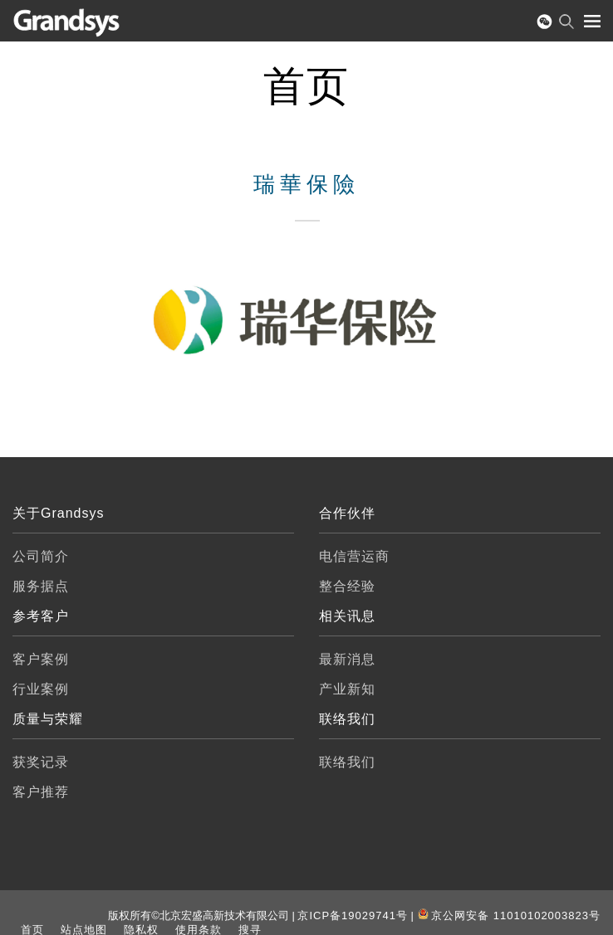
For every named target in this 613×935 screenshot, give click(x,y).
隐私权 (141, 929)
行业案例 (40, 689)
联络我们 (347, 762)
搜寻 (250, 929)
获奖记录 (40, 762)
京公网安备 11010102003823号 (516, 915)
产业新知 (347, 689)
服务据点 (40, 586)
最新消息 (347, 659)
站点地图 (84, 929)
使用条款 (198, 929)
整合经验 (347, 586)
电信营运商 (354, 556)
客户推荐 (40, 792)
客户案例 (40, 659)
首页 (32, 929)
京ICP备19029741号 (352, 915)
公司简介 (40, 556)
